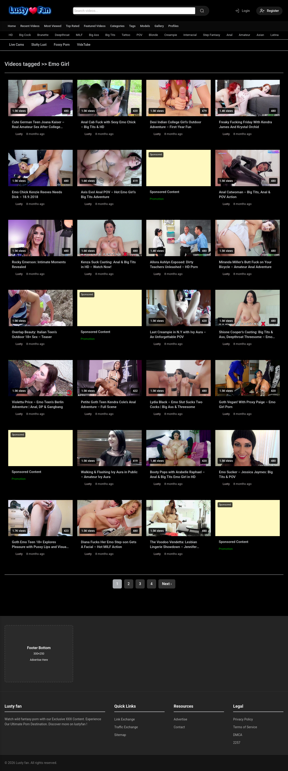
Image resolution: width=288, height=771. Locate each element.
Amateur (244, 35)
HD (11, 35)
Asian (260, 35)
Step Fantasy (211, 35)
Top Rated (72, 26)
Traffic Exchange (126, 727)
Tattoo (126, 35)
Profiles (173, 26)
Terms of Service (245, 727)
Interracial (190, 35)
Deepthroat (62, 35)
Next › (167, 584)
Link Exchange (124, 719)
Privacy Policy (243, 719)
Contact (179, 727)
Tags (132, 26)
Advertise (180, 719)
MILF (79, 35)
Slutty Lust (38, 44)
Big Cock (25, 35)
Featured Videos (95, 26)
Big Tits (110, 35)
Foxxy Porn (62, 44)
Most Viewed (52, 26)
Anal (229, 35)
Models (145, 26)
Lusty (19, 134)
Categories (117, 26)
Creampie (170, 35)
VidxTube (84, 44)
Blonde (153, 35)
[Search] (202, 10)
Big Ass (94, 35)
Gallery (159, 26)
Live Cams (16, 44)
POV (139, 35)
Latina (274, 35)
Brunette (42, 35)
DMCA (237, 735)
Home (12, 26)
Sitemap (120, 735)
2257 (236, 742)
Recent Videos (30, 26)
